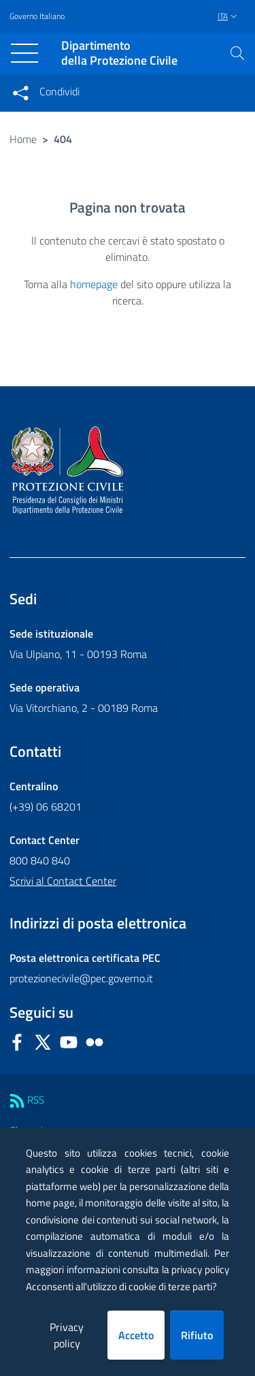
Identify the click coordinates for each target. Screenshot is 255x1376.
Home (23, 139)
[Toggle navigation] (24, 53)
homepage (94, 284)
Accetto (136, 1335)
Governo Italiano (37, 16)
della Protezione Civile (119, 53)
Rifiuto (197, 1335)
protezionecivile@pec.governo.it (81, 978)
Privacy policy (67, 1335)
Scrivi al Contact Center (63, 881)
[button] (237, 53)
